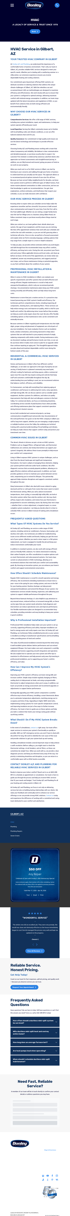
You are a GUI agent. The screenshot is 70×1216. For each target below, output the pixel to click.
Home (15, 1176)
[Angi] (43, 1180)
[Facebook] (52, 1176)
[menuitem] (35, 822)
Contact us (50, 795)
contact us (34, 727)
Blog (24, 1190)
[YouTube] (48, 1176)
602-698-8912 (20, 1151)
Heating (15, 1188)
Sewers (14, 1184)
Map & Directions (50, 1150)
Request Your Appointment (24, 987)
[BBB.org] (48, 1180)
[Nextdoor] (57, 1180)
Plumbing (15, 1180)
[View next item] (37, 945)
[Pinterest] (52, 1180)
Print (42, 895)
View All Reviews (35, 951)
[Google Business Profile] (43, 1176)
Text (28, 895)
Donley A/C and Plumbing (21, 64)
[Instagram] (57, 1176)
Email (35, 895)
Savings (24, 1183)
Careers (25, 1186)
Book (35, 31)
